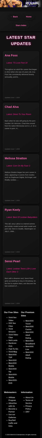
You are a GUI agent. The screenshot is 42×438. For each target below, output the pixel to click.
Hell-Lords (13, 340)
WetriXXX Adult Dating (30, 335)
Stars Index (21, 25)
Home (28, 17)
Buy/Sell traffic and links (13, 423)
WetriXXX (13, 360)
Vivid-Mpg (13, 352)
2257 (28, 412)
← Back (14, 17)
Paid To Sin (13, 349)
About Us (29, 397)
